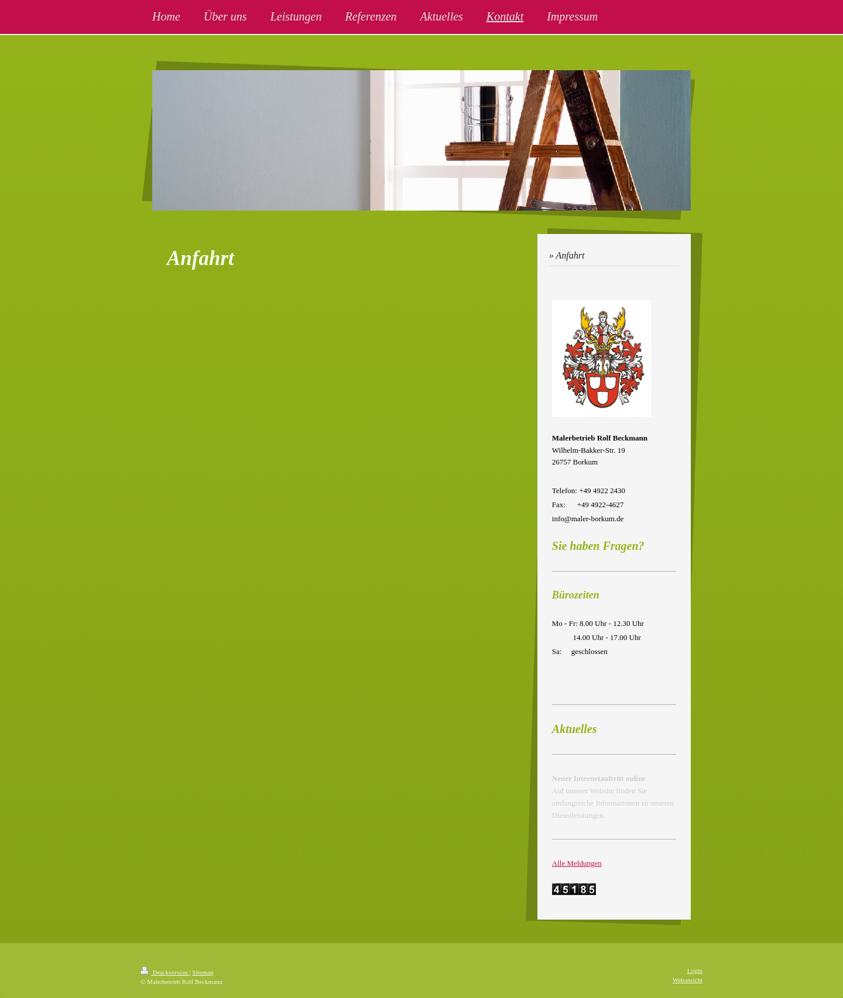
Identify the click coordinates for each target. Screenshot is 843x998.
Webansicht (687, 979)
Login (694, 970)
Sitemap (202, 972)
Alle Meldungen (577, 863)
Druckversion (164, 972)
